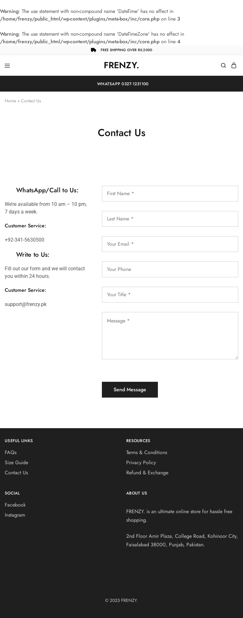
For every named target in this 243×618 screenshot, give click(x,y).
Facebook (15, 504)
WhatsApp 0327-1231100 (122, 84)
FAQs (10, 452)
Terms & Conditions (146, 452)
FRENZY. (129, 600)
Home (10, 101)
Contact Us (16, 472)
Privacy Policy (141, 462)
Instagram (15, 515)
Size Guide (16, 462)
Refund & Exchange (147, 472)
